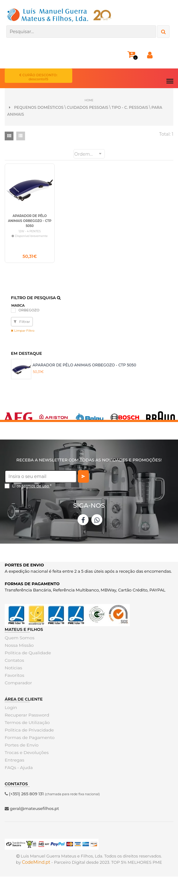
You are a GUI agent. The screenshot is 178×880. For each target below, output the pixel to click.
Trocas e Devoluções (25, 756)
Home (89, 100)
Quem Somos (19, 641)
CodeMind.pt (36, 865)
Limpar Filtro (22, 334)
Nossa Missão (18, 648)
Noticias (13, 671)
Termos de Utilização (26, 726)
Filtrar (22, 325)
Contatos (14, 663)
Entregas (14, 763)
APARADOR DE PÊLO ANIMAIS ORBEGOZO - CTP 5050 (84, 368)
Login (10, 711)
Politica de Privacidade (28, 733)
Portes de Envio (20, 748)
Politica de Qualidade (26, 656)
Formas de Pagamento (28, 741)
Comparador (17, 686)
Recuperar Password (26, 718)
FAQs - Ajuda (18, 771)
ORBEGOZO (28, 314)
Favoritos (14, 678)
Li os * (32, 489)
